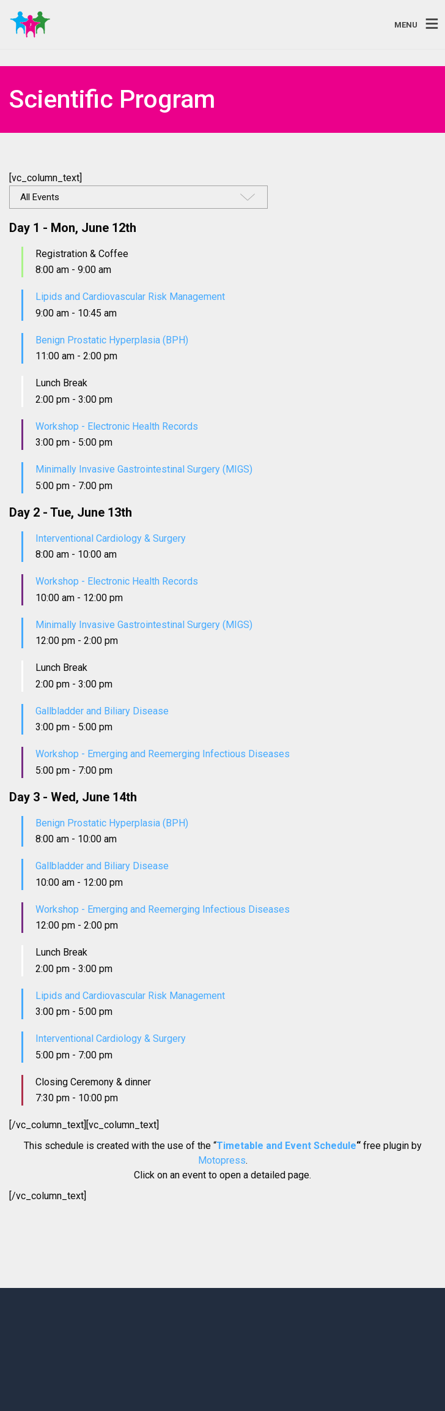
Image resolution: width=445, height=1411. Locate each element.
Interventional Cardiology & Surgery (110, 538)
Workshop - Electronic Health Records (116, 426)
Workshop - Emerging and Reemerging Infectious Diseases (162, 754)
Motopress (222, 1160)
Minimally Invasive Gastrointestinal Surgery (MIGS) (143, 469)
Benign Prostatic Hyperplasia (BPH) (111, 340)
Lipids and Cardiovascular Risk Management (130, 296)
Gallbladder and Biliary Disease (102, 711)
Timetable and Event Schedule (286, 1145)
